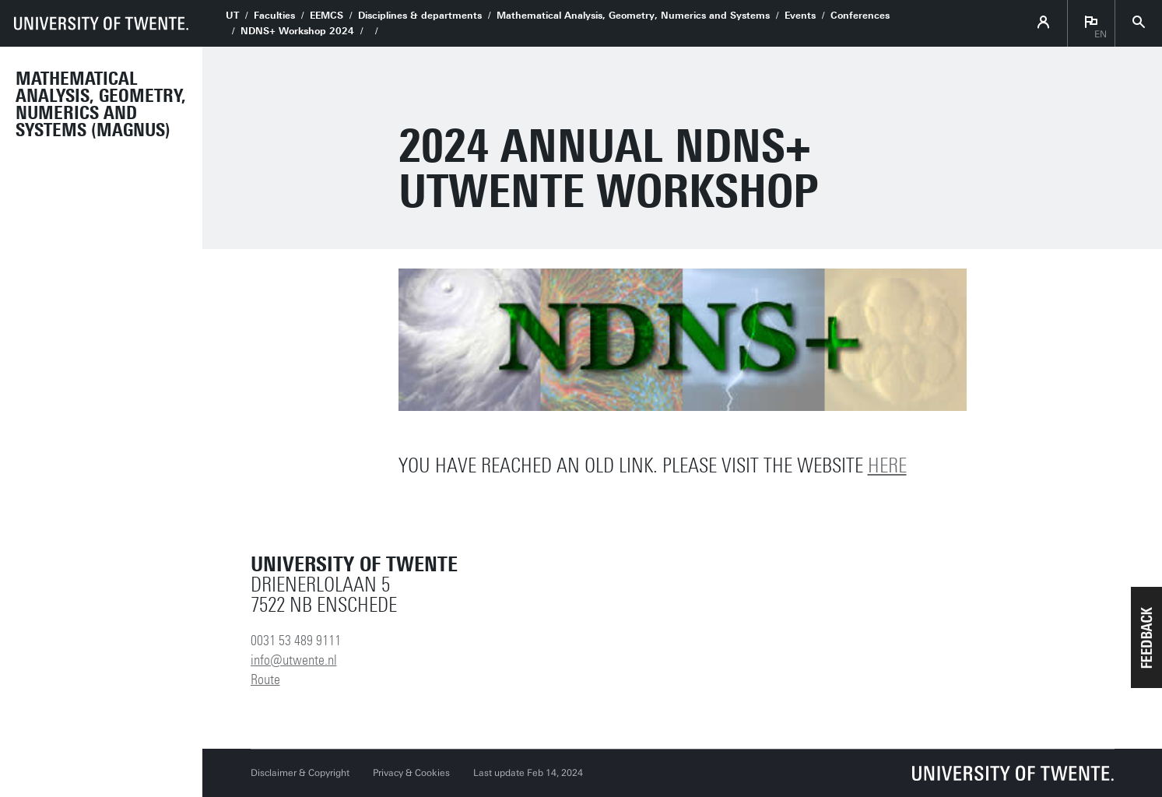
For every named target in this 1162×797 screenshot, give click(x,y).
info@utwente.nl (294, 660)
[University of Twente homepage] (101, 23)
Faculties (274, 15)
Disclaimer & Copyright (300, 772)
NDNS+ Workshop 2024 (297, 31)
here (887, 466)
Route (265, 679)
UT (232, 15)
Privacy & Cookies (411, 772)
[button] (1146, 637)
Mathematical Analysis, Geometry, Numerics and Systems (633, 15)
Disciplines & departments (420, 15)
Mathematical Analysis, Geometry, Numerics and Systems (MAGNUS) (101, 104)
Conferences (860, 15)
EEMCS (326, 15)
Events (800, 15)
